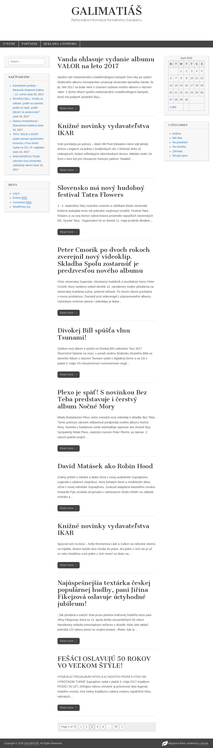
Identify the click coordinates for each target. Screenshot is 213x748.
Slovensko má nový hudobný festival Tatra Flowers (101, 191)
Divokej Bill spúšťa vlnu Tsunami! (94, 334)
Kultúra (177, 133)
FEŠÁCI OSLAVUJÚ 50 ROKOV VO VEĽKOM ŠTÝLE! (104, 662)
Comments (22, 202)
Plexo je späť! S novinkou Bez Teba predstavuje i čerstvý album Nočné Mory (102, 399)
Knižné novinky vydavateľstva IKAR (103, 129)
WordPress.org (21, 206)
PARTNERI (29, 44)
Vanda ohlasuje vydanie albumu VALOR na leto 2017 (106, 62)
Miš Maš (177, 138)
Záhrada (177, 151)
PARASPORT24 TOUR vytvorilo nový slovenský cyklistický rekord (27, 161)
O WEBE (9, 44)
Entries (20, 198)
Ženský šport (180, 155)
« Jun (173, 106)
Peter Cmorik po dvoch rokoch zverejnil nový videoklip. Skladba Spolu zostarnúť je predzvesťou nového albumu (104, 260)
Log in (16, 193)
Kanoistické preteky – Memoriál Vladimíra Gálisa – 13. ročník (28, 90)
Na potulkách (180, 142)
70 (115, 726)
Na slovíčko (179, 146)
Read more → (68, 108)
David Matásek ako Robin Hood (105, 466)
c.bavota (203, 743)
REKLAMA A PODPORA (60, 44)
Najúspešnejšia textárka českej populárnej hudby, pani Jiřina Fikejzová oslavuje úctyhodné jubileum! (104, 593)
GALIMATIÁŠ (106, 11)
